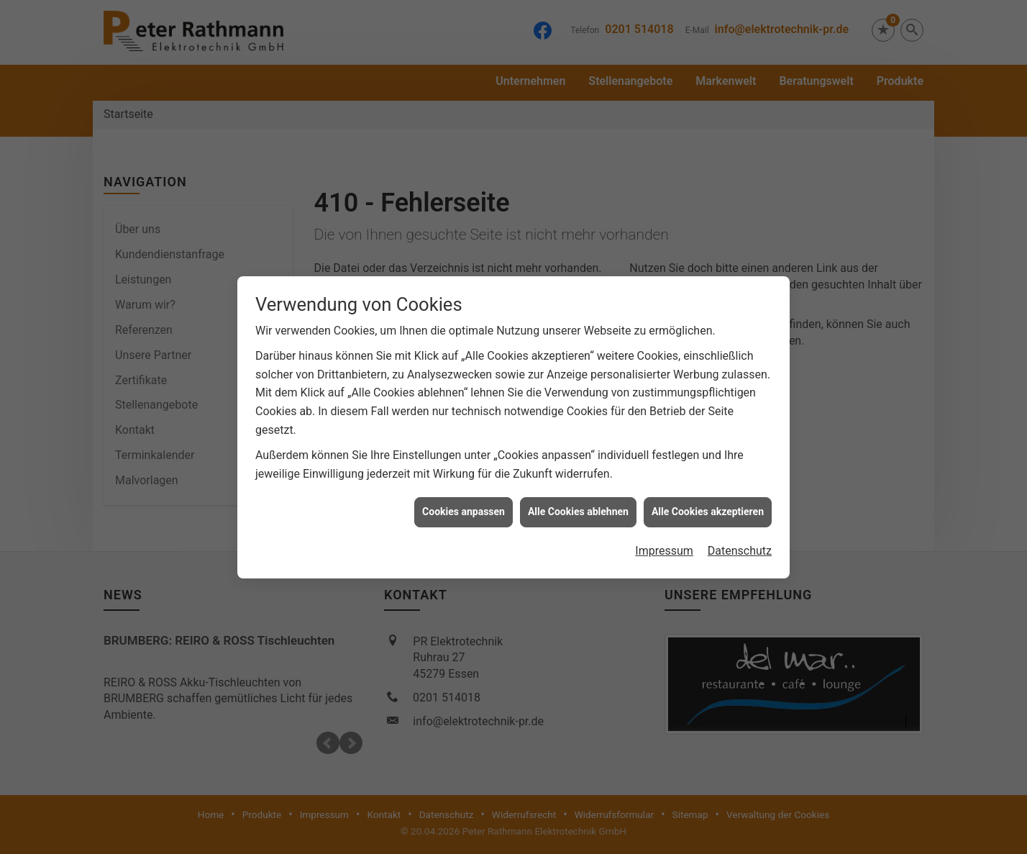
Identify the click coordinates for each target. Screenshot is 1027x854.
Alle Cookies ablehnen (578, 505)
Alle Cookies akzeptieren (708, 505)
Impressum (664, 544)
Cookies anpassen (463, 505)
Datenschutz (740, 544)
